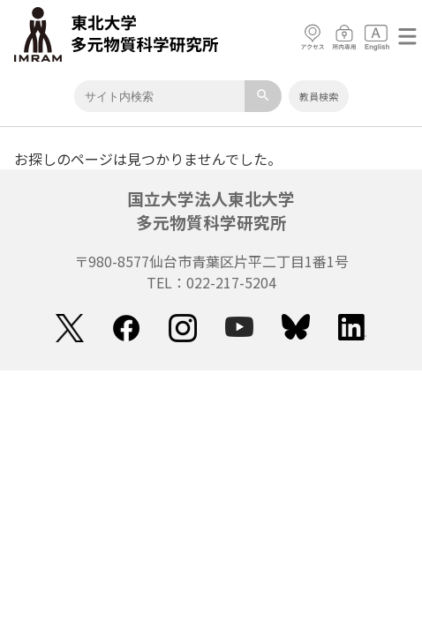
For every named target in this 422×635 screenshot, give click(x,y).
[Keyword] (159, 96)
